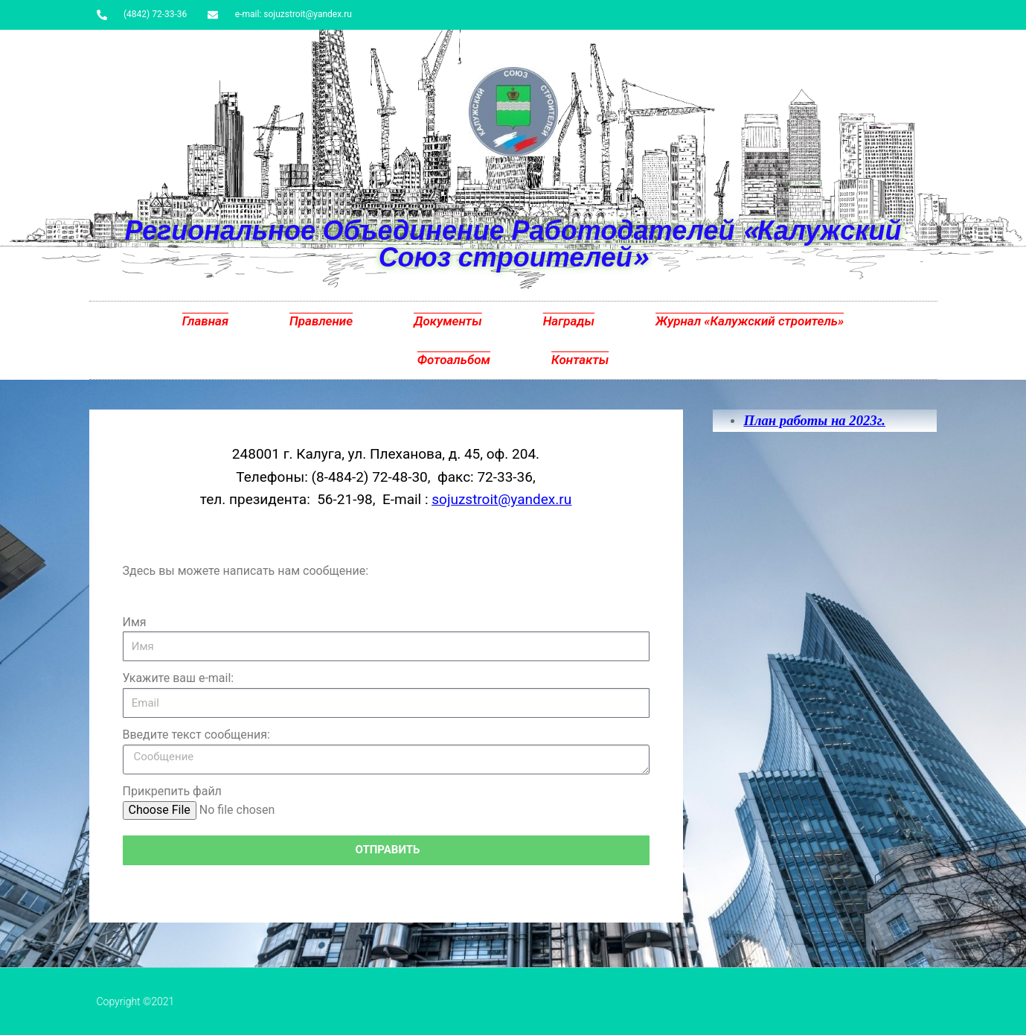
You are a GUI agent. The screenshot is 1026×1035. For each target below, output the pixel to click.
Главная (205, 320)
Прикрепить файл (172, 791)
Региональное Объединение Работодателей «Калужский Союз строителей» (512, 243)
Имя (135, 622)
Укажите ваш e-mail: (178, 678)
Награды (568, 320)
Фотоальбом (453, 359)
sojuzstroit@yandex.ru (501, 499)
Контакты (580, 359)
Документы (448, 320)
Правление (321, 320)
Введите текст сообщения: (196, 734)
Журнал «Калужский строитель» (749, 320)
